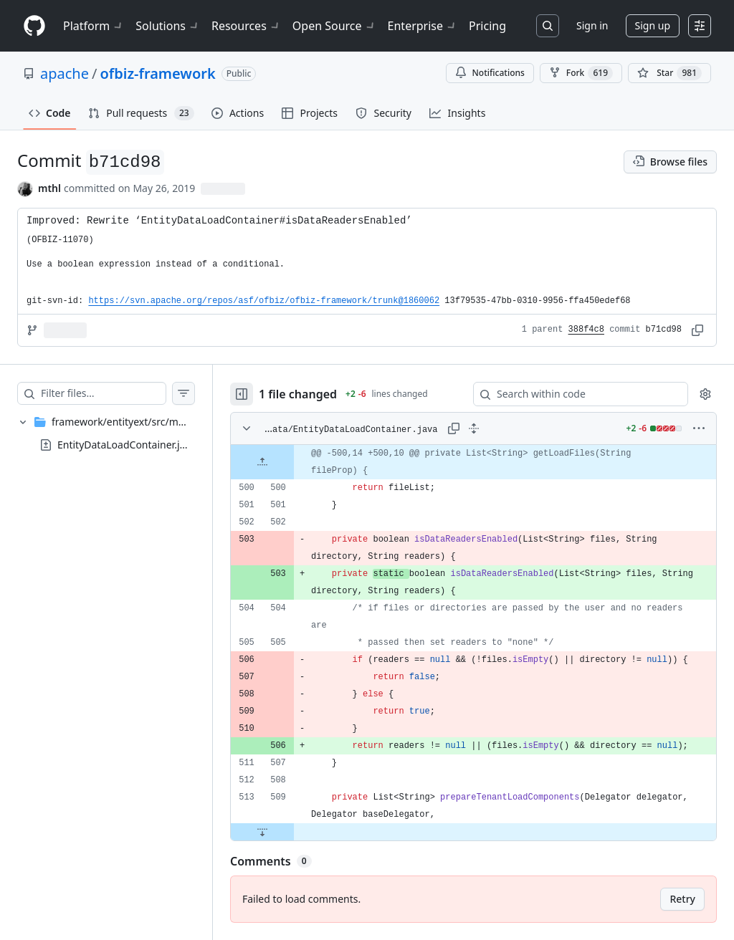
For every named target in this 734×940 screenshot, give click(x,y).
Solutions (167, 26)
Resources (246, 26)
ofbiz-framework (157, 73)
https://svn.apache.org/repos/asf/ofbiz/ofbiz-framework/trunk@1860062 (263, 301)
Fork (581, 73)
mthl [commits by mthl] (49, 188)
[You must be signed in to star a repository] (669, 73)
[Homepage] (34, 26)
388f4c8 (586, 330)
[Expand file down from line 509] (262, 831)
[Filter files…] (103, 393)
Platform (93, 26)
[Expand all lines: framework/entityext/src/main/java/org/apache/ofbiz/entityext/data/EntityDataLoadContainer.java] (474, 428)
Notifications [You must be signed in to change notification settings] (490, 73)
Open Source (334, 26)
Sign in (592, 25)
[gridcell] (473, 462)
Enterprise (422, 26)
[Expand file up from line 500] (262, 462)
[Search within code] (574, 394)
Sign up (652, 25)
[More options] (698, 428)
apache (64, 73)
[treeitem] (106, 433)
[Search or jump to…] (547, 26)
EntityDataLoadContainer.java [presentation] (126, 444)
